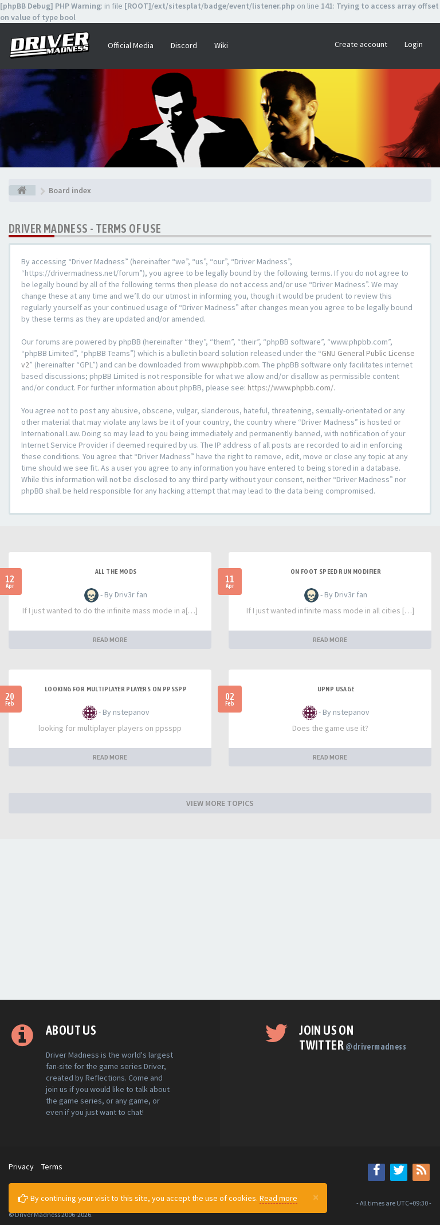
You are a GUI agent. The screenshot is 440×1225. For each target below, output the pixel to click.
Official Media (131, 45)
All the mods (116, 572)
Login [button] (413, 44)
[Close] (316, 1197)
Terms (51, 1166)
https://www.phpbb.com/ (290, 387)
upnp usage (336, 689)
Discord (184, 45)
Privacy (21, 1166)
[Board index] (22, 190)
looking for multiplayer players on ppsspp (116, 689)
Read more (278, 1198)
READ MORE (110, 639)
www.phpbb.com (230, 364)
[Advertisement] (220, 919)
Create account (361, 44)
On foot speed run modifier (335, 572)
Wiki (221, 45)
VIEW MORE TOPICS (220, 803)
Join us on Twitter (352, 1037)
